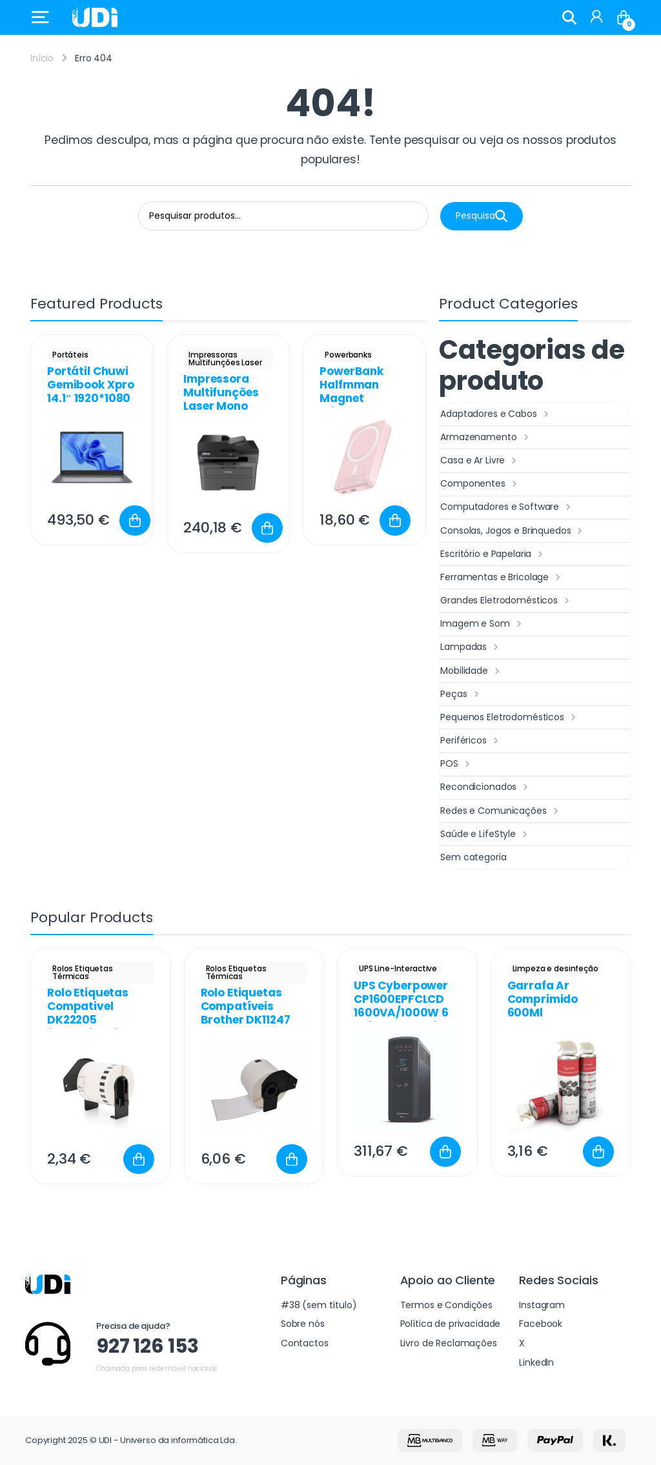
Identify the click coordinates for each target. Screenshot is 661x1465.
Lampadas (471, 647)
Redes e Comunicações (500, 811)
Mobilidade (471, 671)
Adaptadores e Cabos (495, 414)
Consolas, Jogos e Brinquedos (512, 531)
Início (42, 58)
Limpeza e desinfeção (555, 968)
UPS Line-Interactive (398, 968)
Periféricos (470, 741)
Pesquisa (481, 216)
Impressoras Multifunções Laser (224, 358)
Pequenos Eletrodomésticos (509, 717)
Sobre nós (303, 1323)
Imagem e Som (482, 624)
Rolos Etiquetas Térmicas (82, 972)
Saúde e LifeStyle (485, 834)
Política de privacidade (450, 1323)
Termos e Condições (446, 1304)
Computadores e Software (507, 507)
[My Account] (596, 17)
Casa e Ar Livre (480, 461)
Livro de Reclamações (448, 1343)
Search (569, 17)
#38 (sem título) (319, 1304)
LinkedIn (536, 1362)
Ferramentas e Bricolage (502, 577)
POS (456, 764)
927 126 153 (147, 1346)
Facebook (540, 1323)
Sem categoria (473, 857)
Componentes (480, 484)
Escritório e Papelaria (493, 554)
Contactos (305, 1343)
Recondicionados (485, 787)
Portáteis (70, 354)
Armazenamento (485, 437)
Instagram (542, 1304)
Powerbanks (348, 354)
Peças (461, 694)
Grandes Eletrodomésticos (506, 601)
